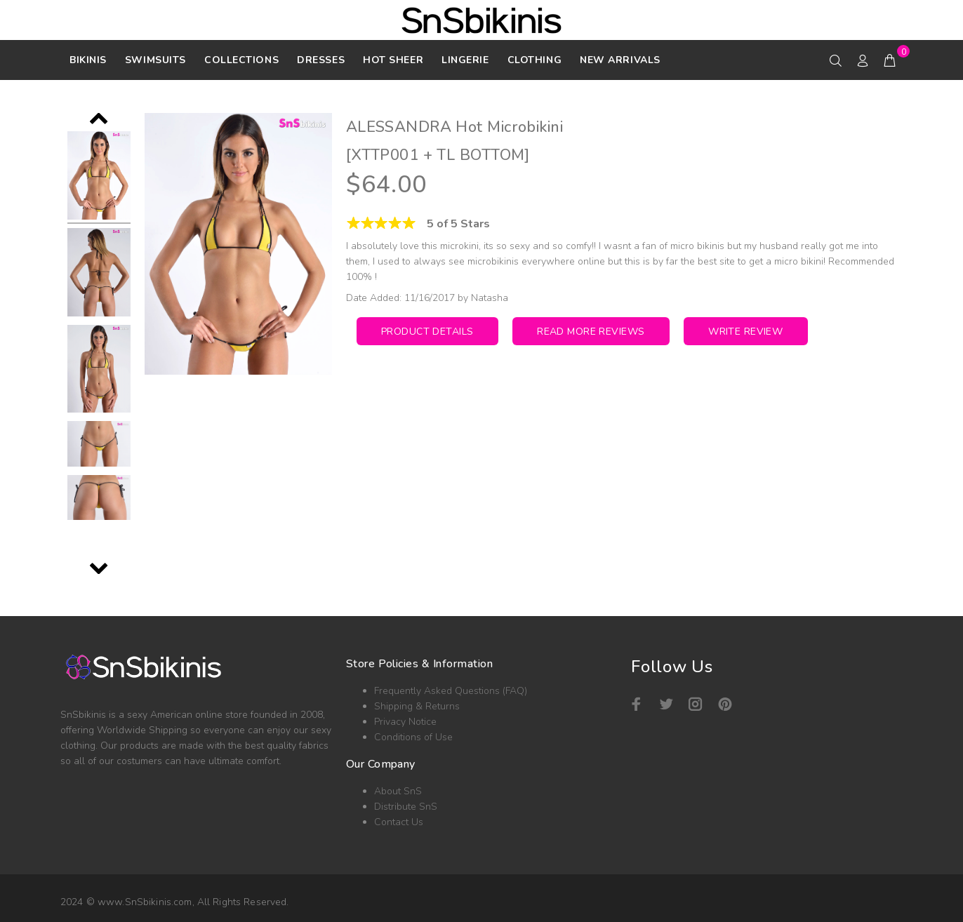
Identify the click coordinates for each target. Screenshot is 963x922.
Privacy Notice (405, 721)
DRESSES (321, 60)
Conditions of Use (413, 737)
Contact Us (398, 822)
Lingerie (465, 60)
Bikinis (88, 60)
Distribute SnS (405, 806)
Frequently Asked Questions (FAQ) (450, 690)
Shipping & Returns (417, 706)
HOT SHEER (393, 60)
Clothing (534, 60)
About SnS (398, 791)
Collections (241, 60)
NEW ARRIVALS (620, 60)
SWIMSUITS (155, 60)
